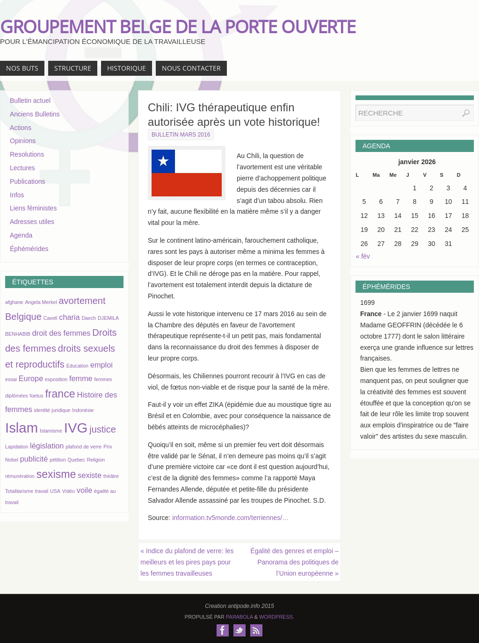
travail (41, 491)
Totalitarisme (19, 491)
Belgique (23, 316)
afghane (14, 302)
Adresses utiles (32, 221)
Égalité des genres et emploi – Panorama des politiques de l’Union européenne (294, 562)
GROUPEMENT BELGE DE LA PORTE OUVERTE (178, 26)
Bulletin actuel (30, 100)
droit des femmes (61, 333)
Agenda (21, 235)
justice (102, 429)
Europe (31, 378)
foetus (36, 395)
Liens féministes (33, 208)
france (60, 394)
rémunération (20, 476)
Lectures (22, 168)
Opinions (23, 140)
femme (81, 378)
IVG (76, 427)
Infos (17, 195)
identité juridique (52, 410)
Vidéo (68, 491)
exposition (56, 379)
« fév (363, 256)
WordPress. (276, 617)
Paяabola (239, 617)
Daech (88, 318)
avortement (81, 301)
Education (77, 365)
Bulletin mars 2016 (181, 134)
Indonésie (83, 410)
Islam (21, 427)
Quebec (76, 459)
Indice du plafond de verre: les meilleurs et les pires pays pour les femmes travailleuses (186, 562)
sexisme (56, 474)
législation (47, 445)
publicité (34, 459)
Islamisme (51, 430)
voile (84, 490)
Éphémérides (29, 249)
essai (11, 379)
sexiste (90, 475)
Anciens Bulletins (35, 114)
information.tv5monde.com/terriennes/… (230, 517)
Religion (96, 459)
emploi (101, 365)
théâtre (111, 476)
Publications (27, 181)
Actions (20, 127)
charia (69, 317)
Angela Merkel (41, 302)
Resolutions (27, 154)
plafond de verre (83, 446)
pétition (57, 459)
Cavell (51, 318)
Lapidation (16, 446)
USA (55, 491)
